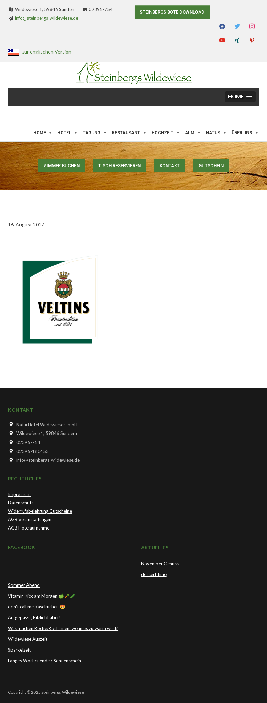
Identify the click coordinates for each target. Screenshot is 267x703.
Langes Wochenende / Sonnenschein (44, 660)
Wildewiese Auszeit (27, 639)
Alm (189, 132)
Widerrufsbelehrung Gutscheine (40, 511)
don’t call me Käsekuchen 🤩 (36, 606)
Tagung (91, 132)
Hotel (64, 132)
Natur (213, 132)
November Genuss (160, 563)
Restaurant (126, 132)
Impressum (19, 494)
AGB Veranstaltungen (29, 519)
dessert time (154, 574)
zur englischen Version (46, 52)
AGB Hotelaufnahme (28, 528)
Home (39, 132)
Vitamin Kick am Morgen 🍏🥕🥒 (41, 596)
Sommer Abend (24, 585)
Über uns (242, 132)
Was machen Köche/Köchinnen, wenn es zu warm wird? (63, 628)
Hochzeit (162, 132)
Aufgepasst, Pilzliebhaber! (34, 617)
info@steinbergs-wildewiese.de (46, 18)
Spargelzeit (19, 650)
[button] (240, 96)
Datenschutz (20, 503)
